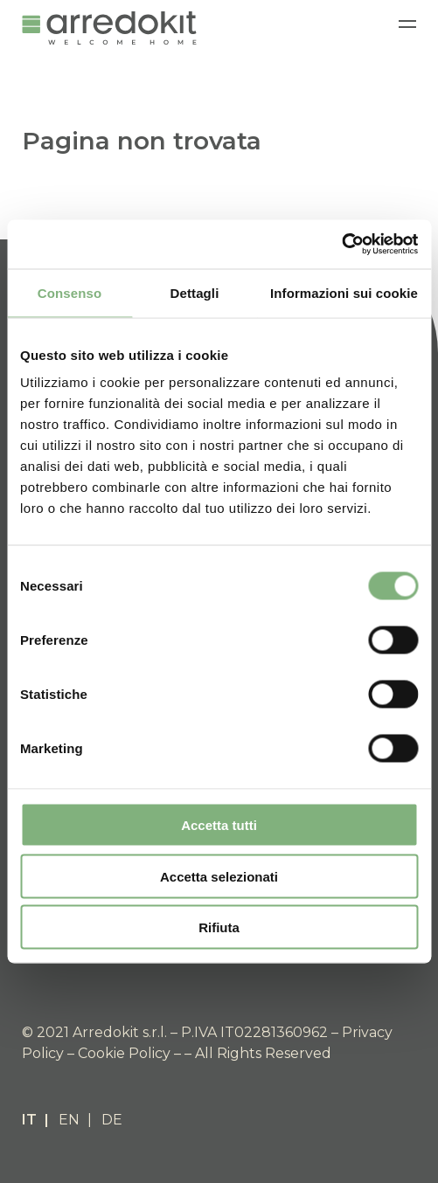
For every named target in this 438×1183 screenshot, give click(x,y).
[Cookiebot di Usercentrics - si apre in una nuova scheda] (341, 244)
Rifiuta (219, 927)
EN (69, 1119)
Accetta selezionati (219, 875)
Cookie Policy (124, 1053)
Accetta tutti (219, 825)
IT (29, 1119)
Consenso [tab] (69, 292)
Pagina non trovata (141, 141)
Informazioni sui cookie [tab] (344, 292)
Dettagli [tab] (194, 292)
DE (111, 1119)
